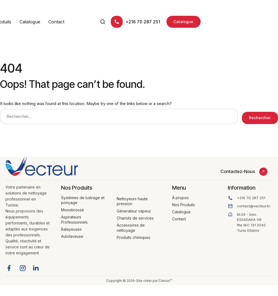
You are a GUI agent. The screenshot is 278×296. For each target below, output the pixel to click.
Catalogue (101, 21)
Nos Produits (69, 21)
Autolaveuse (72, 233)
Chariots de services (135, 215)
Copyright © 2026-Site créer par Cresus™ (139, 278)
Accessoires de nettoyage (131, 225)
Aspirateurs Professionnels (74, 216)
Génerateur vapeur (134, 208)
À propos (38, 21)
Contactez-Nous (237, 168)
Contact (128, 21)
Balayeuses (71, 226)
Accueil (13, 21)
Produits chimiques (133, 234)
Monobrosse (72, 207)
